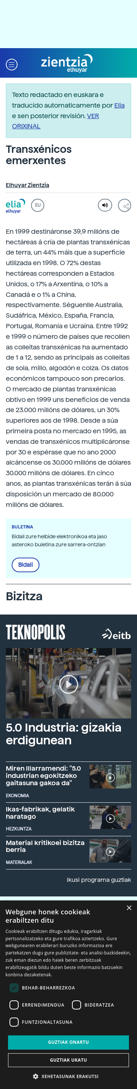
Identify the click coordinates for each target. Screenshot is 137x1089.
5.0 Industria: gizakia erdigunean (64, 734)
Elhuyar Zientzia (27, 185)
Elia (119, 105)
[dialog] (68, 994)
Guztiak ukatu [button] (68, 1060)
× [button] (129, 908)
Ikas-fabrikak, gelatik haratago (40, 812)
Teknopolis (35, 631)
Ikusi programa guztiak (99, 879)
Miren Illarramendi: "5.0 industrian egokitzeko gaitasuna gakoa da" (43, 775)
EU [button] (38, 205)
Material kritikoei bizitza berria (45, 846)
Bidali (25, 565)
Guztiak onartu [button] (68, 1042)
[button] (12, 63)
